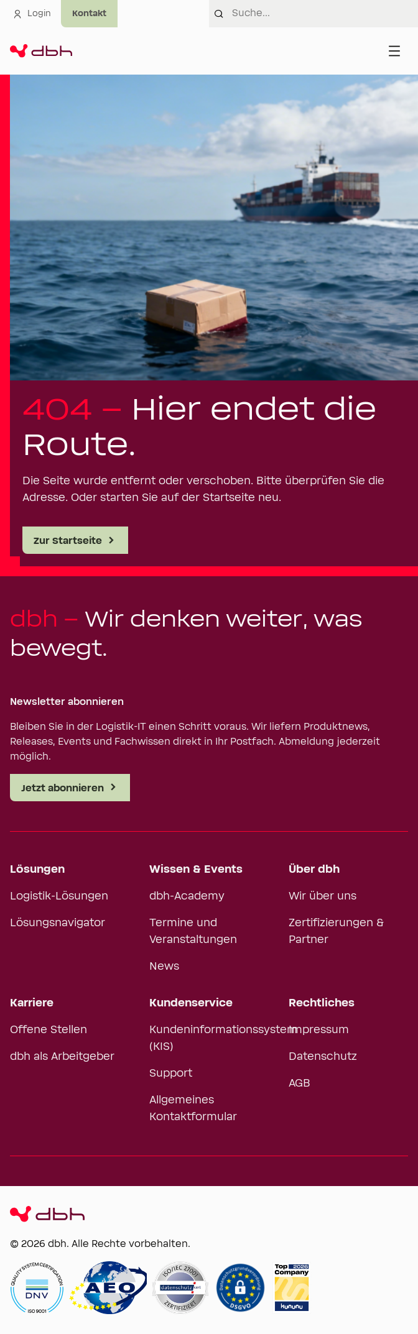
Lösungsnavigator (57, 923)
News (164, 966)
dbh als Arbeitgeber (62, 1057)
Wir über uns (322, 896)
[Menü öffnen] (394, 51)
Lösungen (37, 869)
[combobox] (325, 13)
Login (31, 13)
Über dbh (314, 869)
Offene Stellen (48, 1030)
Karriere (31, 1003)
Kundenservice (191, 1003)
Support (170, 1073)
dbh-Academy (187, 896)
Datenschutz (323, 1057)
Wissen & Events (196, 869)
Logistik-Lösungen (59, 896)
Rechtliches (322, 1003)
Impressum (319, 1030)
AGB (299, 1083)
